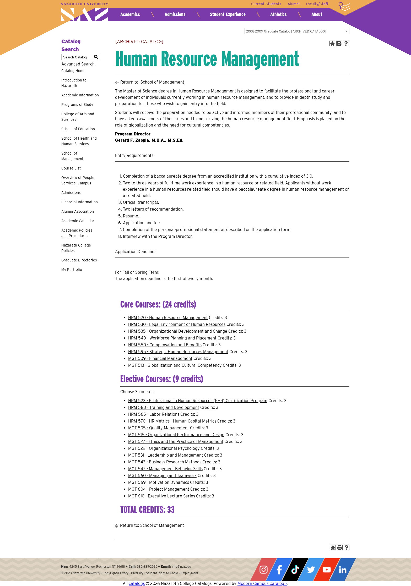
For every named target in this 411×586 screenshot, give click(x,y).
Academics (130, 14)
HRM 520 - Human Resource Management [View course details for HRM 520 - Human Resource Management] (168, 317)
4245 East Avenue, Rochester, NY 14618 (97, 566)
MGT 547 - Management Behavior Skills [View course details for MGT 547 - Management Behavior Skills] (165, 468)
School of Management (72, 156)
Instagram (263, 569)
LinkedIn (342, 569)
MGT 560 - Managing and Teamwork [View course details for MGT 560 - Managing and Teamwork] (162, 475)
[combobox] (297, 31)
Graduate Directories (79, 260)
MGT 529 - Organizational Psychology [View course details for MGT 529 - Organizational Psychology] (164, 448)
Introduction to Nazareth (73, 83)
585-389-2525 (147, 566)
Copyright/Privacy (115, 573)
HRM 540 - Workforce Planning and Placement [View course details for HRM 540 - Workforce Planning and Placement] (172, 338)
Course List (71, 168)
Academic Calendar (77, 221)
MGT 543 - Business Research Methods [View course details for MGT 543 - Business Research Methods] (164, 461)
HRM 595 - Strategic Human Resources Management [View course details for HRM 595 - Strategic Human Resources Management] (178, 351)
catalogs (137, 583)
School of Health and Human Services (79, 141)
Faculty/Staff (317, 4)
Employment (189, 573)
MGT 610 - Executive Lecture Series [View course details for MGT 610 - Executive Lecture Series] (161, 496)
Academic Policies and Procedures (76, 233)
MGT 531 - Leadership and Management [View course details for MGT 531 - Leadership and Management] (165, 455)
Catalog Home (73, 71)
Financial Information (79, 202)
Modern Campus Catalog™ (262, 583)
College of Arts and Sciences (77, 117)
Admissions (175, 14)
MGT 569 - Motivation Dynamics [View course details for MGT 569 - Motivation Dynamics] (158, 482)
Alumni (294, 4)
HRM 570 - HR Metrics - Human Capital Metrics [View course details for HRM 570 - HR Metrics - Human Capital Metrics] (172, 421)
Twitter (311, 569)
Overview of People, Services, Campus (78, 180)
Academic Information (80, 95)
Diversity (137, 573)
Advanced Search (78, 64)
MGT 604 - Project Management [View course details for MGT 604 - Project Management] (158, 489)
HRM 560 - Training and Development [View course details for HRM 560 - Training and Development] (163, 407)
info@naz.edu (181, 566)
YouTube (326, 569)
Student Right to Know (162, 573)
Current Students (266, 4)
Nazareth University (84, 12)
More (344, 6)
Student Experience (228, 14)
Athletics (278, 14)
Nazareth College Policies (76, 248)
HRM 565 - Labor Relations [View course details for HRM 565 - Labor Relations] (153, 414)
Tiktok (295, 569)
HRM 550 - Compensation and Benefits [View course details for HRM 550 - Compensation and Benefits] (165, 344)
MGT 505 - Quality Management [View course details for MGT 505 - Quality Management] (158, 427)
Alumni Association (77, 211)
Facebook (279, 569)
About (316, 14)
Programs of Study (77, 104)
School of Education (78, 129)
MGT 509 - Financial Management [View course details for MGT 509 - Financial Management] (160, 358)
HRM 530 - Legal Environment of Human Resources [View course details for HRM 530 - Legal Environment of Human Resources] (176, 324)
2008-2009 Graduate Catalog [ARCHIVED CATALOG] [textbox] (286, 31)
